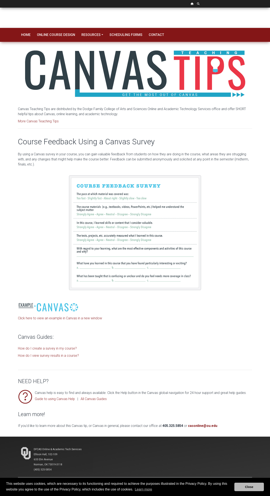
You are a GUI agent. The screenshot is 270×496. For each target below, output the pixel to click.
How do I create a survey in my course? (47, 348)
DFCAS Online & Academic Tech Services (58, 449)
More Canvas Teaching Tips (38, 121)
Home (26, 35)
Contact (156, 35)
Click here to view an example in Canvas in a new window (60, 318)
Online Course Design (56, 35)
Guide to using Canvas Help (55, 399)
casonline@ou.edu (202, 426)
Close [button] (249, 487)
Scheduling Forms (125, 35)
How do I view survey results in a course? (48, 356)
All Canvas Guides (94, 399)
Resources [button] (91, 35)
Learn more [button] (143, 489)
